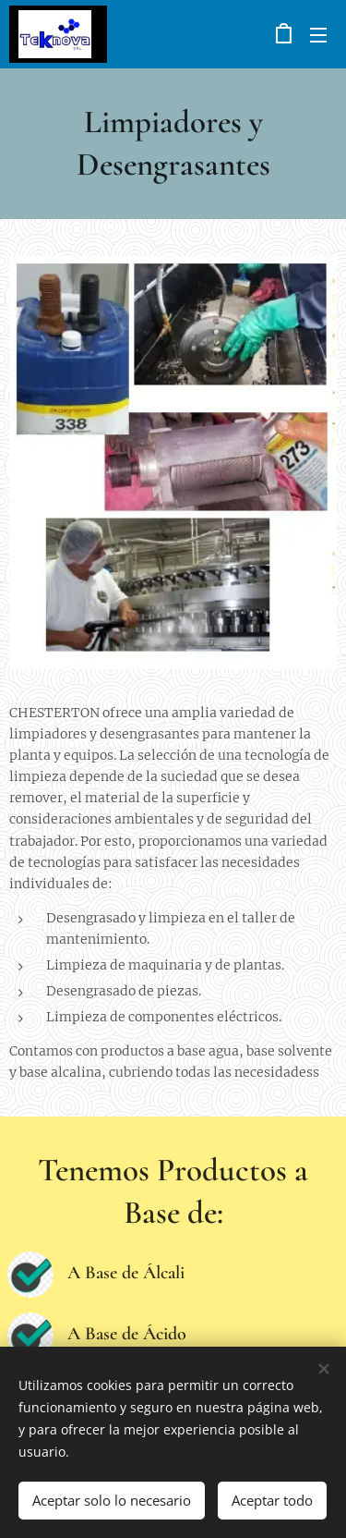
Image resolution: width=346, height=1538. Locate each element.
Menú (318, 35)
